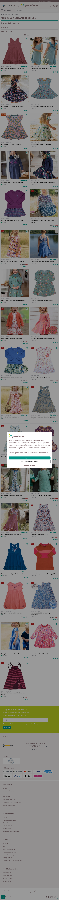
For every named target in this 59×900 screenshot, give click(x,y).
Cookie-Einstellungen (37, 452)
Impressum (32, 465)
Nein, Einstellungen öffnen (29, 461)
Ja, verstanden (29, 458)
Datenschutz (26, 465)
